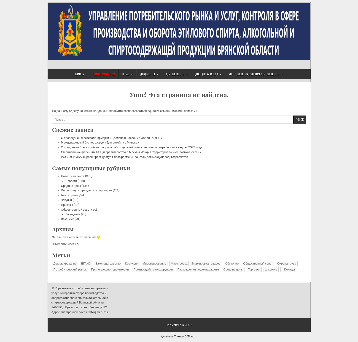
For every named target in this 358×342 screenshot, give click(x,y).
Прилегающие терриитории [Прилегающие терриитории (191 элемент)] (110, 269)
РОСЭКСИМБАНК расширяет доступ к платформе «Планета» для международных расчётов (124, 157)
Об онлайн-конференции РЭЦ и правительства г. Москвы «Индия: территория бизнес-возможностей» (131, 152)
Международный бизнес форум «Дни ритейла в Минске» (100, 142)
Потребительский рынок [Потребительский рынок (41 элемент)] (70, 269)
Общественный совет (76, 209)
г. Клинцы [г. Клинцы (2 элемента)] (288, 269)
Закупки (66, 200)
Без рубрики (69, 195)
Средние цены (71, 186)
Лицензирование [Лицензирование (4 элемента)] (154, 263)
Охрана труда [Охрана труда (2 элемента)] (286, 263)
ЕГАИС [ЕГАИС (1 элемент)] (86, 263)
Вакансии (67, 219)
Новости (71, 181)
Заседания (72, 214)
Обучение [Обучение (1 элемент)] (232, 263)
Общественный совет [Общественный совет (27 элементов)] (258, 263)
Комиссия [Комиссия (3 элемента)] (131, 263)
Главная (80, 74)
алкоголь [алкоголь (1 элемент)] (271, 269)
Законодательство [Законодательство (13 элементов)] (108, 263)
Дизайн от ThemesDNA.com (179, 336)
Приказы (67, 205)
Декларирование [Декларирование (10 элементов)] (65, 263)
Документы (147, 74)
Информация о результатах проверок (86, 190)
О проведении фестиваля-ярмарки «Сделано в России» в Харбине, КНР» (111, 138)
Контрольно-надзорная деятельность (254, 74)
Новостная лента (73, 176)
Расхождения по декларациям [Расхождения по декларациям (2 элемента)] (198, 269)
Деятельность (175, 74)
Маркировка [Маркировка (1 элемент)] (179, 263)
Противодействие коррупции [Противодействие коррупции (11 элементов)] (153, 269)
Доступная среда (206, 74)
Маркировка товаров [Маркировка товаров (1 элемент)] (206, 263)
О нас (125, 74)
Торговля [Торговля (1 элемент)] (254, 269)
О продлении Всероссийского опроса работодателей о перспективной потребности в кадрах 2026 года (131, 147)
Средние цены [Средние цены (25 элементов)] (233, 269)
